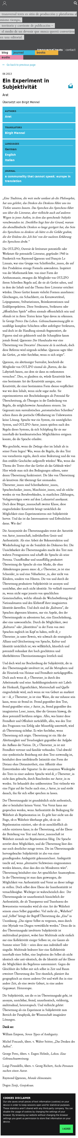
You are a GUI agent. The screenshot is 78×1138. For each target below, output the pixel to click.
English (10, 154)
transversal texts (50, 50)
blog (5, 52)
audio (6, 57)
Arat (8, 116)
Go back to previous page (21, 65)
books (41, 52)
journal (18, 52)
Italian (10, 160)
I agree (66, 1128)
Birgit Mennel (15, 133)
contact (71, 50)
